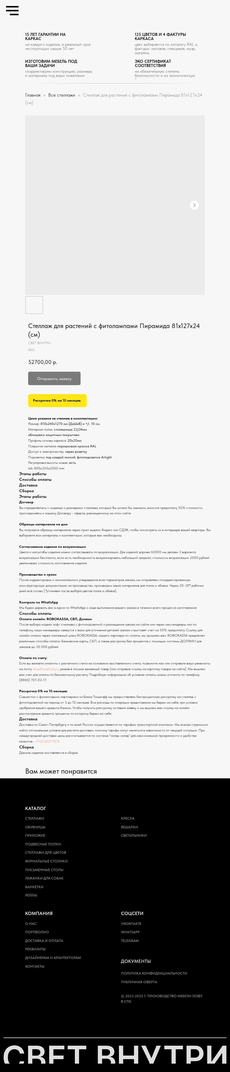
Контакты (34, 966)
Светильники (134, 835)
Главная (32, 95)
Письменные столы (44, 870)
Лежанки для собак (44, 878)
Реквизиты (35, 949)
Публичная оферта (139, 982)
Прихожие (35, 835)
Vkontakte (131, 924)
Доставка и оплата (44, 941)
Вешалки (129, 827)
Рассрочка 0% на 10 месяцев (57, 400)
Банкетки (34, 887)
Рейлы (31, 895)
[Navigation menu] (12, 11)
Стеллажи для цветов (45, 852)
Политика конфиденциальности (154, 973)
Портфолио (37, 932)
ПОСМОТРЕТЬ (48, 741)
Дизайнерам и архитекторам (53, 958)
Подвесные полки (43, 844)
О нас (31, 924)
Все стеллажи (62, 95)
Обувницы (35, 827)
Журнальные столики (46, 861)
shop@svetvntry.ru (46, 669)
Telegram (130, 941)
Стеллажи (34, 818)
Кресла (127, 818)
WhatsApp (130, 932)
